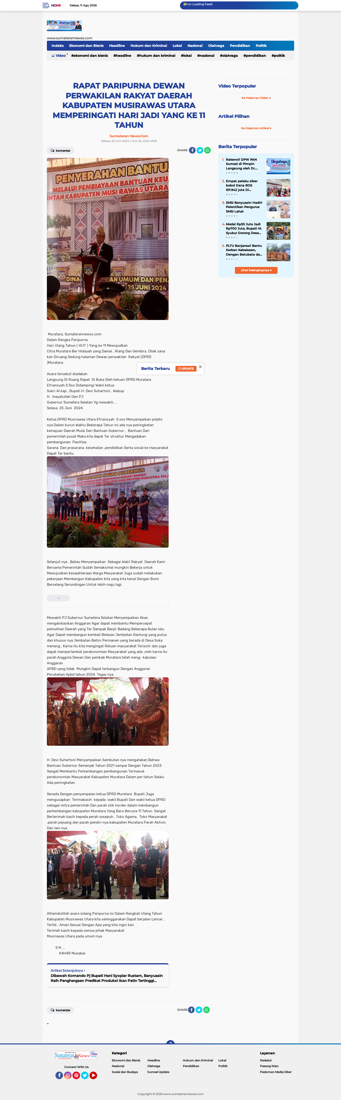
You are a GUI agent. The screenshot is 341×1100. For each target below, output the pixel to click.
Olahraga (216, 46)
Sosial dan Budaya (125, 1072)
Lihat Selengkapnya (256, 270)
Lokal (177, 46)
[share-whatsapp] (207, 150)
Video (61, 55)
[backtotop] (170, 1044)
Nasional (195, 46)
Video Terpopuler (237, 86)
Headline (117, 46)
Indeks (57, 46)
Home (56, 5)
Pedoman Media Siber (276, 1072)
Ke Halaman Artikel (256, 128)
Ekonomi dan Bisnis (86, 46)
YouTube (97, 1077)
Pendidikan (240, 46)
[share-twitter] (200, 150)
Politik (261, 46)
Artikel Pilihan (233, 116)
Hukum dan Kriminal (148, 46)
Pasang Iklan (269, 1066)
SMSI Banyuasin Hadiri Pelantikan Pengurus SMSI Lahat (244, 207)
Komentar (60, 150)
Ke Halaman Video (256, 98)
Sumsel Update (158, 1072)
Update (186, 368)
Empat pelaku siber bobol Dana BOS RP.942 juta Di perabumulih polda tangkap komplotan (242, 185)
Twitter (87, 1077)
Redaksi (265, 1060)
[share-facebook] (192, 150)
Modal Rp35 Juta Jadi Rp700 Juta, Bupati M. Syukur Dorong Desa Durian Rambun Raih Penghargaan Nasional (244, 228)
